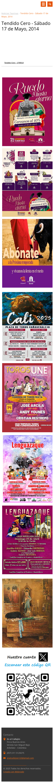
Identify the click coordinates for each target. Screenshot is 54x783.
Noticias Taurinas (9, 13)
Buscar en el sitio (50, 4)
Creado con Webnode (13, 771)
